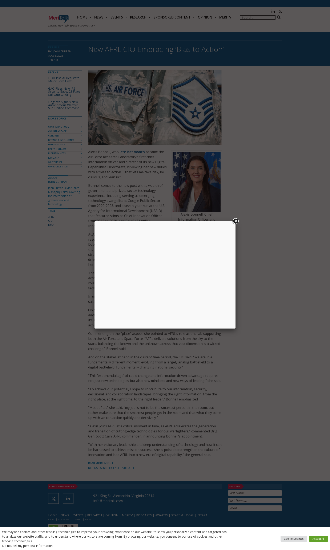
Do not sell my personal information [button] (27, 545)
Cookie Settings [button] (294, 539)
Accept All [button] (319, 539)
